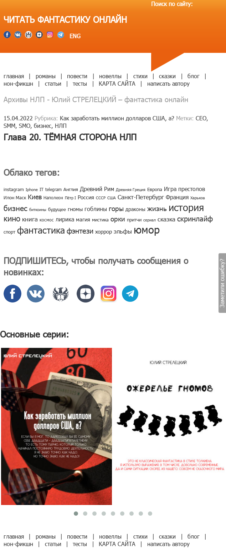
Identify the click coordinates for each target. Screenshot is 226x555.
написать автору (168, 83)
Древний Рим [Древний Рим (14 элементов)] (97, 188)
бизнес (42, 125)
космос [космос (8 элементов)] (47, 219)
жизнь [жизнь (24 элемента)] (157, 208)
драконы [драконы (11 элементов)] (135, 209)
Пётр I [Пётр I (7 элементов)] (70, 197)
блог (194, 76)
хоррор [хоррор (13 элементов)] (103, 231)
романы (46, 76)
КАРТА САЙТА (117, 83)
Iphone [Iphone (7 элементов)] (32, 189)
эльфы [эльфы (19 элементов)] (123, 231)
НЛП (61, 125)
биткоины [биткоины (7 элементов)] (37, 209)
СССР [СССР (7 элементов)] (101, 197)
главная (14, 76)
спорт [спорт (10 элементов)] (9, 232)
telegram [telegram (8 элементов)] (53, 189)
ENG (74, 36)
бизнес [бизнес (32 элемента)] (15, 207)
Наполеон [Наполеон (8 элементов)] (53, 197)
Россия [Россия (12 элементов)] (86, 197)
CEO (201, 118)
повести (77, 76)
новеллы (110, 76)
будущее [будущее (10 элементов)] (57, 209)
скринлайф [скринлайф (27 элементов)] (195, 218)
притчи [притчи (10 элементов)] (134, 219)
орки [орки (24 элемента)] (118, 218)
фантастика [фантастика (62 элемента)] (41, 230)
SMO (24, 125)
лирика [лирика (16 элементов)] (65, 219)
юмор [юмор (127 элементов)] (147, 229)
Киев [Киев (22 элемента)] (35, 196)
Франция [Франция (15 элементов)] (177, 197)
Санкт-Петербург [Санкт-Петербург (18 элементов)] (141, 197)
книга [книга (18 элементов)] (30, 219)
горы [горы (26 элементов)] (116, 208)
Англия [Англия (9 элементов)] (70, 189)
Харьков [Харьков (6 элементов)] (197, 197)
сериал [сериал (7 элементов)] (149, 220)
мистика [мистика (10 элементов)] (100, 219)
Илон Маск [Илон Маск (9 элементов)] (15, 197)
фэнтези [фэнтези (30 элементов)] (80, 230)
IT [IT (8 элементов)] (41, 189)
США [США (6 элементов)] (111, 197)
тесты (80, 83)
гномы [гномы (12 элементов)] (75, 208)
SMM (9, 125)
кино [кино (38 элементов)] (12, 218)
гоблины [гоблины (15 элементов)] (95, 208)
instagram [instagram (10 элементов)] (14, 189)
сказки (167, 76)
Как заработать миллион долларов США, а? (117, 118)
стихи (140, 76)
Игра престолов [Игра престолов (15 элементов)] (184, 188)
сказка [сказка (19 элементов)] (166, 219)
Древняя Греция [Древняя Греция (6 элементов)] (130, 189)
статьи (53, 83)
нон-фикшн (18, 83)
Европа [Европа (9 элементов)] (154, 189)
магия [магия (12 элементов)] (83, 219)
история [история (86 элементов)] (186, 207)
